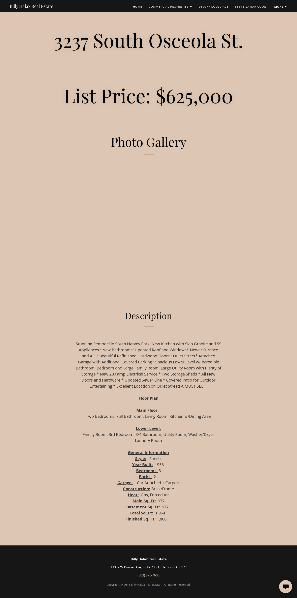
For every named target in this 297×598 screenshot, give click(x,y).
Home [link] (137, 6)
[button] (170, 6)
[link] (31, 6)
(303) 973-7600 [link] (148, 575)
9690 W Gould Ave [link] (213, 6)
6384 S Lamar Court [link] (251, 6)
